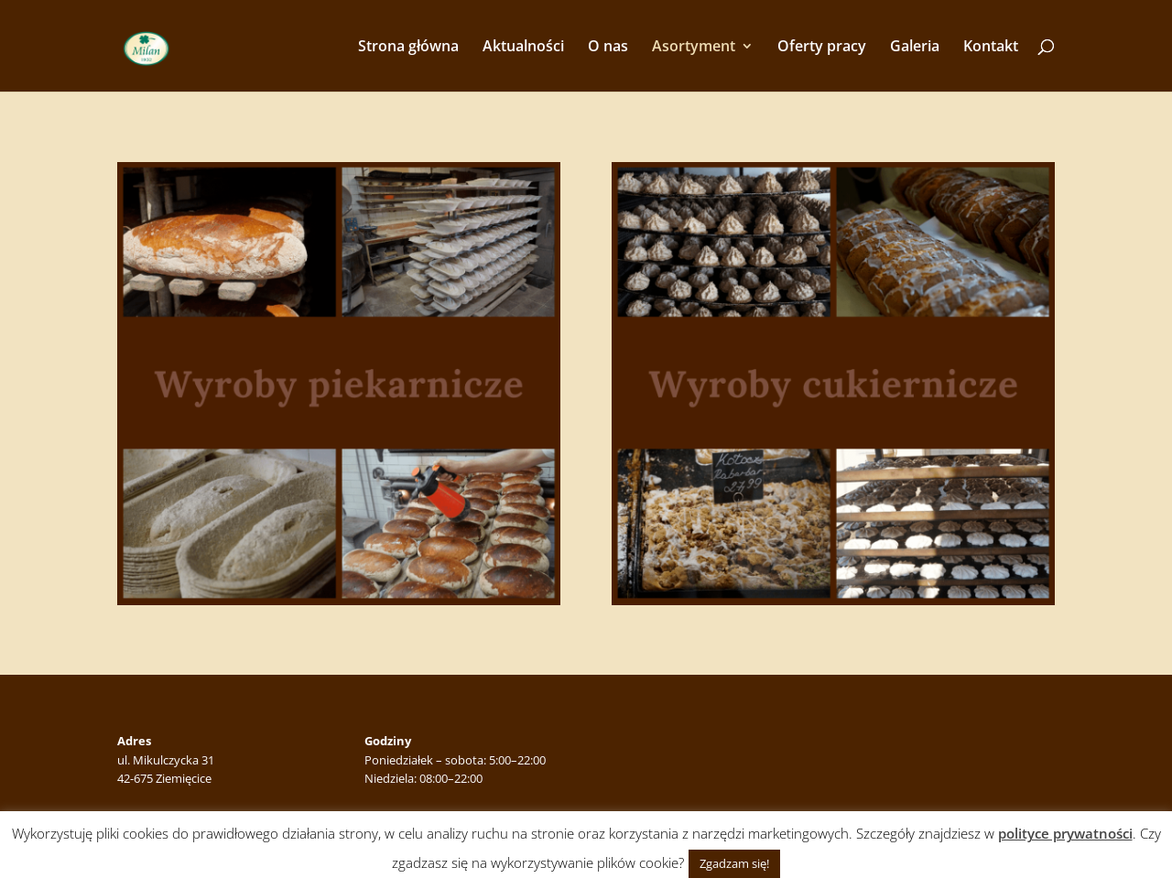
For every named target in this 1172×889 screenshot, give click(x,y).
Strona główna (408, 47)
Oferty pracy (821, 47)
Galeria (914, 47)
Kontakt (990, 47)
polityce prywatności (1065, 833)
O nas (608, 47)
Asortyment (693, 47)
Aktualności (523, 47)
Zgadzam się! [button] (734, 863)
